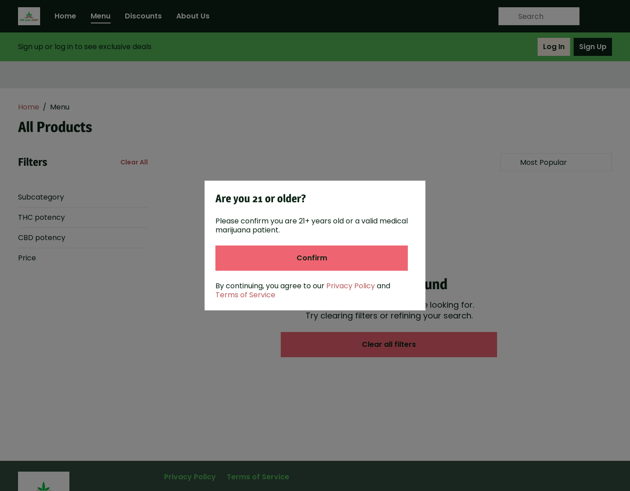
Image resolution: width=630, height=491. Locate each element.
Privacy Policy (350, 286)
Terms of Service (245, 295)
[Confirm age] (311, 258)
